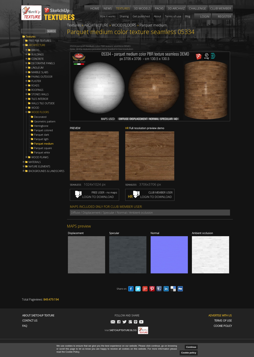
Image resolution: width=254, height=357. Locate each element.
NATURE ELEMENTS (39, 166)
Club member (220, 8)
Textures (30, 36)
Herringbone (41, 126)
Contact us (29, 320)
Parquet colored (43, 130)
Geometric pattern (44, 121)
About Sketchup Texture (38, 315)
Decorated (40, 117)
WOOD (35, 107)
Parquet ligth (41, 139)
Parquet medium (43, 143)
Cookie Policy (223, 326)
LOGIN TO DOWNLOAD (94, 197)
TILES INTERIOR (39, 99)
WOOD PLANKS (40, 157)
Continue (191, 347)
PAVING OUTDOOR (41, 76)
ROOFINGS (37, 90)
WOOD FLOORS (40, 112)
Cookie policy (188, 352)
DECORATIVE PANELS (43, 63)
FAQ (24, 326)
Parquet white (42, 152)
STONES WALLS (40, 94)
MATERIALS (35, 162)
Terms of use (223, 320)
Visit (126, 330)
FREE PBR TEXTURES (40, 40)
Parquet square (43, 148)
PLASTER (36, 81)
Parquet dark (41, 134)
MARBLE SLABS (39, 72)
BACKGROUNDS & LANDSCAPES (46, 171)
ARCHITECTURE (37, 45)
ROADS (35, 85)
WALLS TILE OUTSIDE (43, 103)
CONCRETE (37, 58)
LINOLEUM (37, 67)
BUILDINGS (37, 54)
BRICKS (35, 50)
